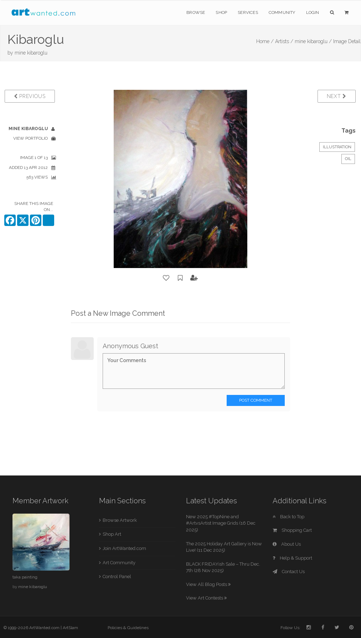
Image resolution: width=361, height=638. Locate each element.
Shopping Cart (292, 530)
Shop (221, 12)
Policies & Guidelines (128, 627)
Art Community (119, 562)
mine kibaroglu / (313, 41)
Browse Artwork (120, 520)
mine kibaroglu (31, 53)
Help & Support (292, 558)
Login (312, 12)
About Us (287, 544)
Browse (195, 12)
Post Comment (255, 400)
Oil (348, 158)
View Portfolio (30, 138)
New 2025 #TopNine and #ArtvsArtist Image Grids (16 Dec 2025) (221, 523)
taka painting (24, 577)
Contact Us (289, 571)
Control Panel (117, 576)
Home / (265, 41)
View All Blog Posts (208, 584)
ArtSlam (70, 627)
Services (248, 12)
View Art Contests (206, 598)
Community (282, 12)
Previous (30, 96)
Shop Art (112, 534)
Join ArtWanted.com (124, 548)
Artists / (284, 41)
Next (336, 96)
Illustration (337, 147)
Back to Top (288, 516)
